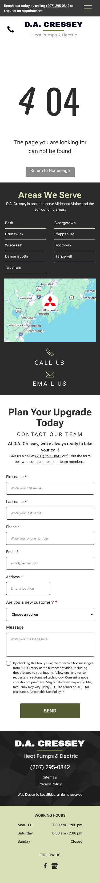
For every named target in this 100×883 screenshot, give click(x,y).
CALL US (50, 362)
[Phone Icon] (10, 32)
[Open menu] (88, 8)
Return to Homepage (50, 170)
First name (14, 477)
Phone (11, 527)
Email (10, 552)
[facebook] (45, 866)
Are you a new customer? (30, 602)
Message (15, 627)
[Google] (55, 866)
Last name (14, 501)
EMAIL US (50, 383)
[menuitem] (25, 223)
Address (13, 577)
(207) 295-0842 (57, 6)
